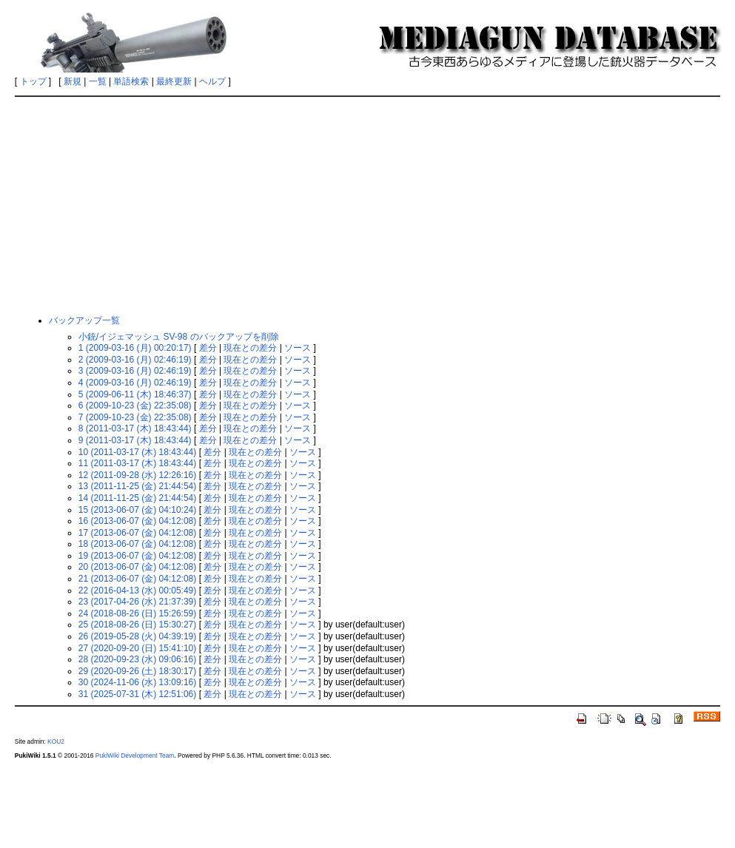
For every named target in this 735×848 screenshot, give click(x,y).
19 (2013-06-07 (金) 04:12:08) (137, 556)
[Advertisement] (367, 205)
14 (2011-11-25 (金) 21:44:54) (137, 498)
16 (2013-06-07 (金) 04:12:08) (137, 521)
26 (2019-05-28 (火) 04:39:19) (137, 636)
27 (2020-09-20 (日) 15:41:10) (137, 648)
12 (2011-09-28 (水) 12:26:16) (137, 475)
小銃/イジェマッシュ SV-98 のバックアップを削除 (178, 337)
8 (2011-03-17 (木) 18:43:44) (135, 428)
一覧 (98, 81)
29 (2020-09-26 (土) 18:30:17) (137, 671)
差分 (208, 348)
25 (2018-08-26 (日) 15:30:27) (137, 624)
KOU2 (55, 741)
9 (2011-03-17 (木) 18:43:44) (135, 440)
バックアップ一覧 (84, 320)
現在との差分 (250, 348)
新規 (72, 81)
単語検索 (131, 81)
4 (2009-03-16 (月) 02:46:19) (135, 382)
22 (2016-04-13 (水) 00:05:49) (137, 590)
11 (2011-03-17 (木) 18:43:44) (137, 463)
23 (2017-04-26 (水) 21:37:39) (137, 601)
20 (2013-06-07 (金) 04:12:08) (137, 567)
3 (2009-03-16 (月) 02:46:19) (135, 371)
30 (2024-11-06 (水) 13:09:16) (137, 682)
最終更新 (174, 81)
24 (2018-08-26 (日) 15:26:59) (137, 613)
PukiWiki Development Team (134, 755)
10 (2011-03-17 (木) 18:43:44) (137, 452)
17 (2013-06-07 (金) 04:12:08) (137, 533)
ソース (297, 348)
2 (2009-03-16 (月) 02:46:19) (135, 359)
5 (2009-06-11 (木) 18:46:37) (135, 394)
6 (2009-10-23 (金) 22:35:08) (135, 405)
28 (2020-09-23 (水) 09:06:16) (137, 659)
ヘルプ (212, 81)
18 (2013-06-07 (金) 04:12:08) (137, 544)
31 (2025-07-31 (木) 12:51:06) (137, 694)
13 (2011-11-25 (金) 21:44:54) (137, 486)
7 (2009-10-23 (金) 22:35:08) (135, 417)
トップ (33, 81)
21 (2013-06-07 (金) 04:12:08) (137, 578)
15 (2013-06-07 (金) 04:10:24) (137, 510)
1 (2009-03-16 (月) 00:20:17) (135, 348)
